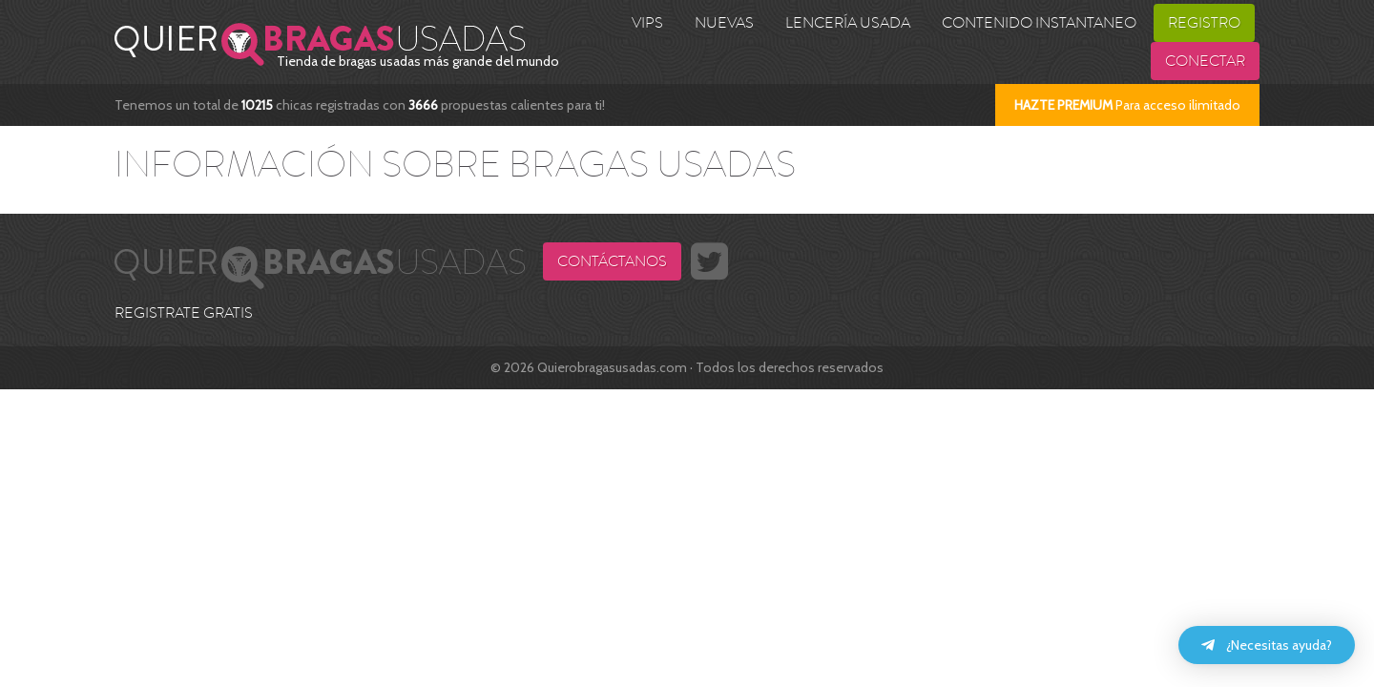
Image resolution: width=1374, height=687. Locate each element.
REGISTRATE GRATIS (183, 312)
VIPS (647, 22)
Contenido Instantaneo (1039, 22)
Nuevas (724, 22)
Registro (1204, 22)
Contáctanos (612, 261)
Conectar (1205, 61)
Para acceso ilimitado (1127, 105)
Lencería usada (847, 22)
